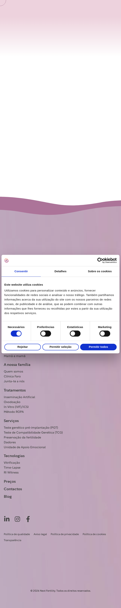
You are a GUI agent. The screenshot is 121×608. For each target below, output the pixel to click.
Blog (8, 497)
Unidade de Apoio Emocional (25, 447)
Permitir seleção (60, 347)
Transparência (12, 540)
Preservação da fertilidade (22, 437)
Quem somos (13, 371)
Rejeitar (22, 347)
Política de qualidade (17, 534)
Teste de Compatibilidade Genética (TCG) (33, 432)
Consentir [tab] (21, 271)
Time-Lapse (12, 468)
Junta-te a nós (14, 381)
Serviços (11, 421)
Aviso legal (40, 534)
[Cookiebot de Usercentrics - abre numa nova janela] (100, 260)
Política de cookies (94, 534)
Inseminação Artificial (19, 397)
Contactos (13, 489)
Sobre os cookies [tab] (100, 271)
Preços (10, 481)
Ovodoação (12, 402)
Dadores (10, 442)
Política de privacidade (65, 534)
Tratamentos (15, 390)
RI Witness (11, 472)
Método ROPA (14, 412)
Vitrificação (12, 463)
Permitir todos (98, 347)
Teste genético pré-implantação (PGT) (31, 428)
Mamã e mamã (15, 356)
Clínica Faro (12, 376)
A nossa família (17, 365)
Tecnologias (14, 456)
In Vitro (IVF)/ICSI (16, 407)
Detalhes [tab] (60, 271)
